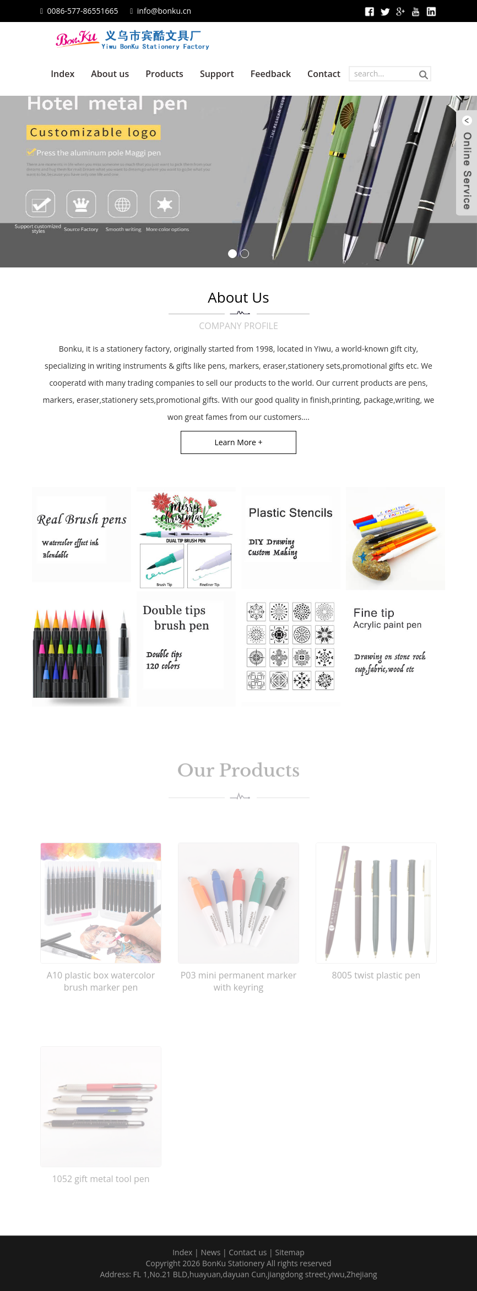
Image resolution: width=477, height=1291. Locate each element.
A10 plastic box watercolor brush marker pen (101, 994)
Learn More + (238, 442)
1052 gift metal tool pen (100, 1191)
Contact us (248, 1252)
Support (217, 74)
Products (164, 74)
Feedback (271, 74)
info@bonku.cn (164, 11)
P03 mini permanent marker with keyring (239, 994)
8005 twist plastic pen (376, 988)
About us (110, 74)
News (210, 1252)
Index (62, 74)
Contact (323, 74)
